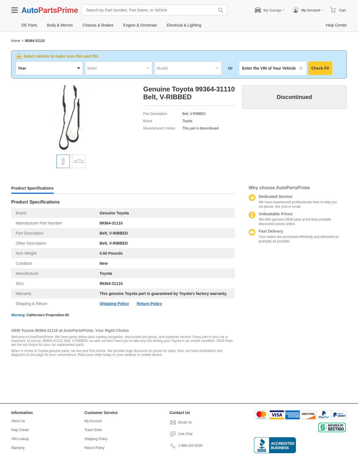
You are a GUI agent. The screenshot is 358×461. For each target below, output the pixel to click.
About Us (18, 421)
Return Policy (149, 303)
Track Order (93, 430)
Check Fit (320, 68)
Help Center (20, 430)
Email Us (180, 422)
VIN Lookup (20, 439)
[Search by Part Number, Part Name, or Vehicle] (149, 10)
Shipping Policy (114, 303)
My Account (93, 421)
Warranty (18, 448)
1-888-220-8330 (185, 446)
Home (15, 41)
